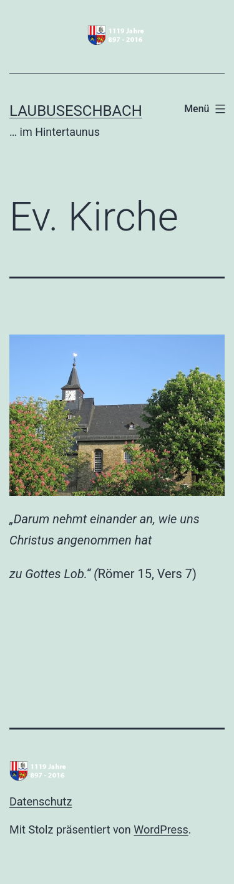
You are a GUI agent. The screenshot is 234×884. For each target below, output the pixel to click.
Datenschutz (40, 801)
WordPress (161, 829)
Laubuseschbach (75, 111)
